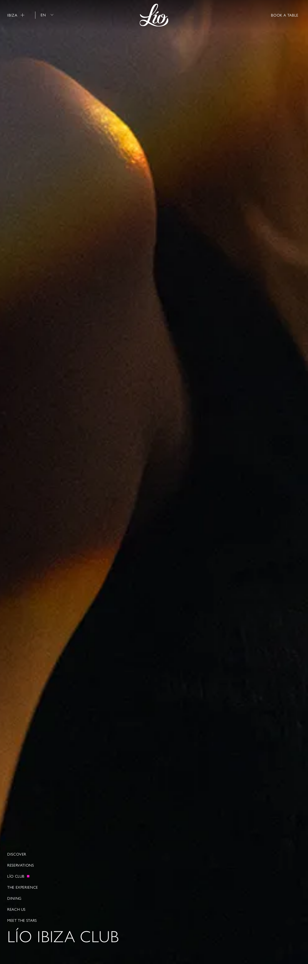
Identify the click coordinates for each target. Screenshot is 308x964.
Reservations (20, 865)
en (47, 15)
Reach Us (16, 909)
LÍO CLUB (16, 876)
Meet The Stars (22, 920)
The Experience (22, 887)
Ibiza (15, 15)
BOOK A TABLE (284, 15)
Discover (16, 854)
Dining (14, 898)
